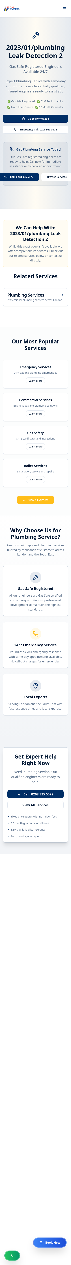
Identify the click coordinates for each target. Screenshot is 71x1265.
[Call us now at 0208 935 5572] (12, 1256)
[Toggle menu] (64, 8)
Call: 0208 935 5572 (35, 794)
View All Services (35, 500)
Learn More (35, 380)
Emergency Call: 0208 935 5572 (35, 129)
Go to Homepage (35, 118)
